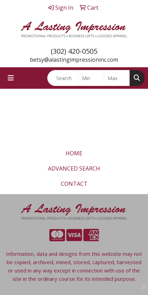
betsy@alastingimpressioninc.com (74, 59)
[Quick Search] (63, 78)
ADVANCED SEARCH (74, 168)
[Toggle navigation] (10, 78)
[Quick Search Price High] (117, 78)
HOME (74, 153)
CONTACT (74, 184)
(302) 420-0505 (74, 51)
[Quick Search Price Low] (91, 78)
